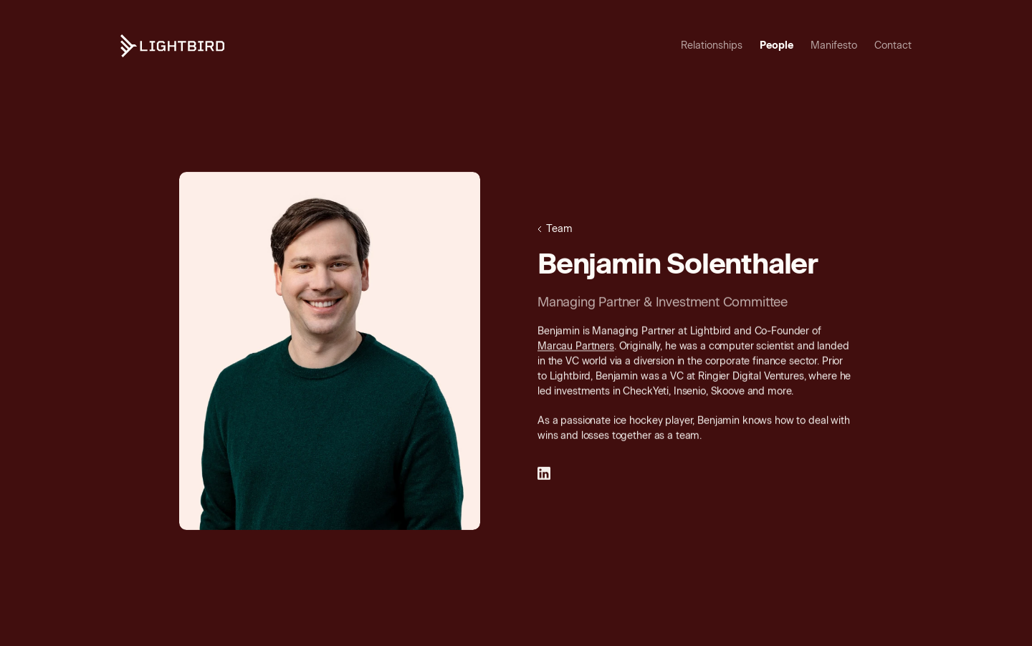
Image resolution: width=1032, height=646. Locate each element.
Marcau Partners (576, 347)
